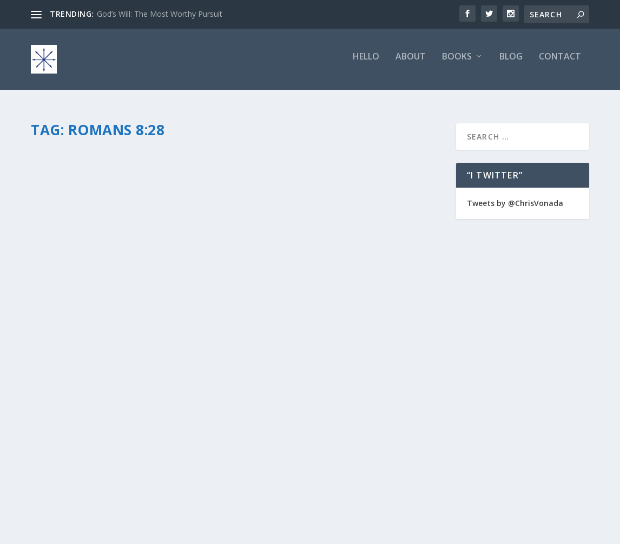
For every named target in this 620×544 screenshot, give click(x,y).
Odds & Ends (159, 345)
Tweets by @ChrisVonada (515, 197)
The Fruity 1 (71, 156)
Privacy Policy (519, 531)
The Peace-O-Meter (300, 156)
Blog (511, 63)
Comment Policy (460, 531)
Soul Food (372, 357)
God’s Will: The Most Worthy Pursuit (159, 14)
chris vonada (70, 172)
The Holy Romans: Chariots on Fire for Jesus (342, 334)
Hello (366, 63)
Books (457, 63)
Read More (70, 278)
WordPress (207, 531)
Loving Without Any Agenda (114, 329)
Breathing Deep (167, 172)
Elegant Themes (105, 531)
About (410, 63)
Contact (560, 63)
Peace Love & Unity (381, 172)
